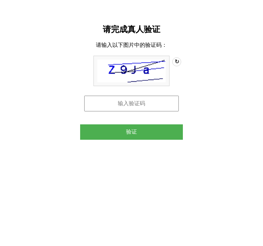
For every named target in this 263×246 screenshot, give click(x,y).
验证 (131, 132)
